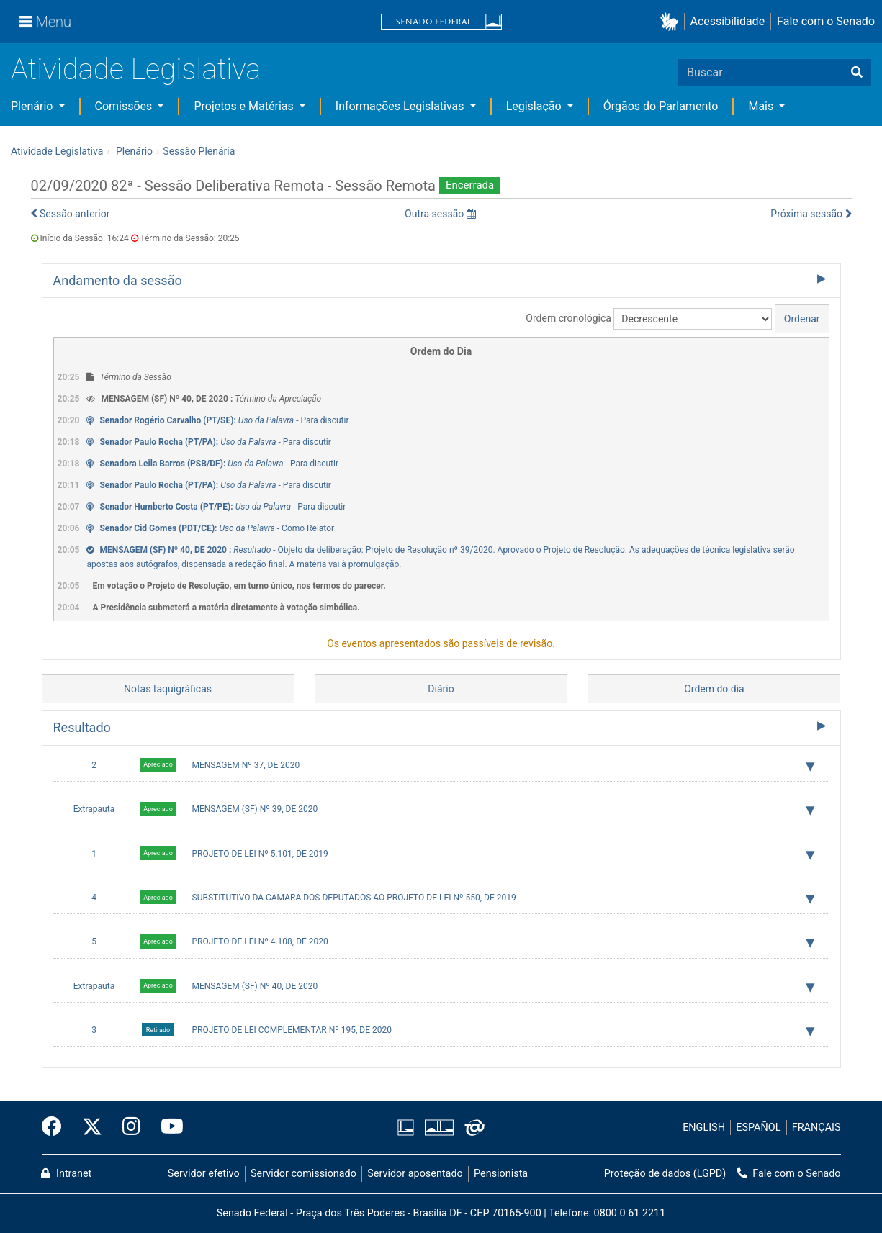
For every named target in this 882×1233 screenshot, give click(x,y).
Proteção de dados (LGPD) (665, 1173)
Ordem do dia (714, 689)
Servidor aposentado (414, 1173)
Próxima (810, 214)
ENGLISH (704, 1127)
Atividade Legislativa (136, 69)
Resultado (82, 727)
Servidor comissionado (303, 1173)
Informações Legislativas (401, 106)
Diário (441, 689)
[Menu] (45, 21)
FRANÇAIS (816, 1127)
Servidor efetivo (204, 1173)
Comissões (125, 106)
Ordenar (802, 319)
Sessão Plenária (199, 151)
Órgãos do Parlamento (661, 106)
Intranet (66, 1173)
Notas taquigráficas (168, 689)
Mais (762, 106)
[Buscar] (856, 73)
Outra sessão (440, 214)
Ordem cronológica (568, 318)
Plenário (33, 106)
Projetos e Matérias (245, 106)
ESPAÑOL (758, 1127)
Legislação (535, 106)
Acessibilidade (727, 21)
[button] (672, 22)
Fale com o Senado (826, 21)
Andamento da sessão (117, 280)
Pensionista (501, 1173)
